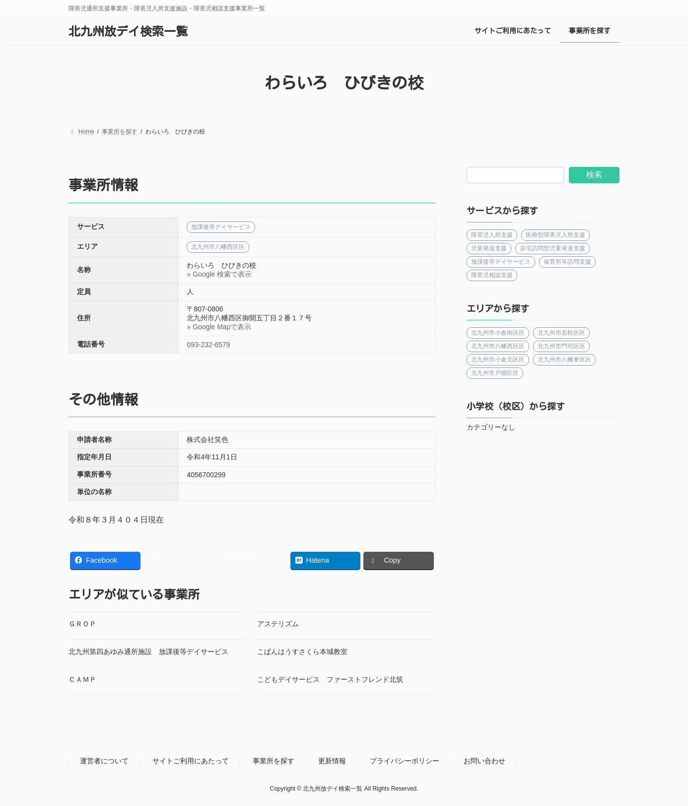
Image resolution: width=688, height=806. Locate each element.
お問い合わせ (484, 761)
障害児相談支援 (492, 275)
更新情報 (332, 761)
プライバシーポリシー (404, 761)
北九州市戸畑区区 (495, 372)
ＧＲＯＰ (82, 624)
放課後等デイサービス (501, 261)
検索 (594, 174)
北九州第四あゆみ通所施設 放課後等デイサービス (148, 652)
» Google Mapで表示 (219, 327)
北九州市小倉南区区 (498, 332)
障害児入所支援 (492, 234)
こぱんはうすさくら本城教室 (302, 652)
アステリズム (278, 624)
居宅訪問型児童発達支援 (553, 248)
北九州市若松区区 (562, 332)
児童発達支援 (489, 248)
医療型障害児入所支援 (556, 234)
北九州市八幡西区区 (498, 346)
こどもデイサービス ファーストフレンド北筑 (330, 679)
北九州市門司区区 (562, 346)
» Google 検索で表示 (219, 274)
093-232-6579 (208, 345)
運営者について (104, 761)
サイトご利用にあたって (190, 761)
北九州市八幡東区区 (565, 359)
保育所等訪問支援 (568, 261)
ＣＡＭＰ (82, 679)
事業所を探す (273, 761)
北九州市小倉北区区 (498, 359)
